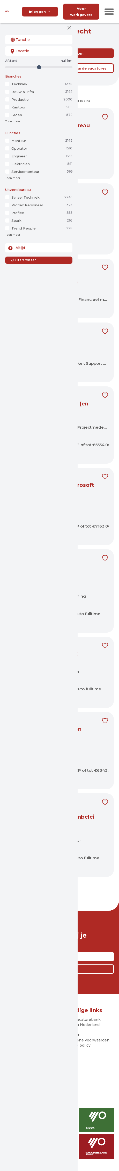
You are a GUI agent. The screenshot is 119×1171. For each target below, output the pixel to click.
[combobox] (38, 39)
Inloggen (40, 12)
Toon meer (12, 121)
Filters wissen (23, 260)
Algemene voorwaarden (87, 1040)
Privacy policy (78, 1045)
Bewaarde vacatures (87, 68)
